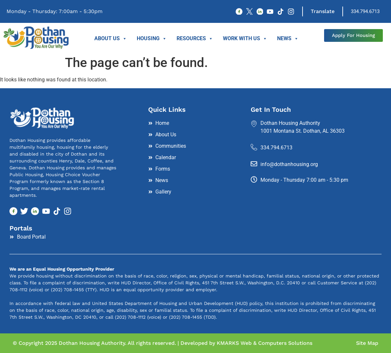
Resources (195, 38)
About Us (110, 38)
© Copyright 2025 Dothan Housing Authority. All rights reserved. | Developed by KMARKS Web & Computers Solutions (162, 343)
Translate (323, 11)
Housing (152, 38)
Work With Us (245, 38)
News (288, 38)
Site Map (367, 343)
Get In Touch (271, 109)
